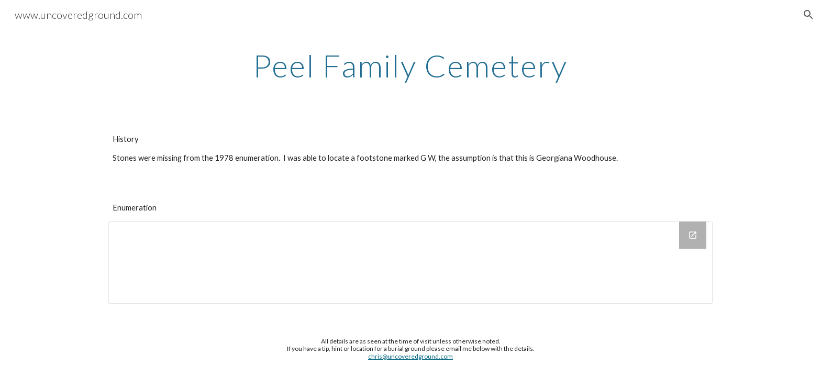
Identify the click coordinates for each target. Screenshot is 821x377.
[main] (410, 65)
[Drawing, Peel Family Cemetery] (410, 262)
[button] (808, 14)
